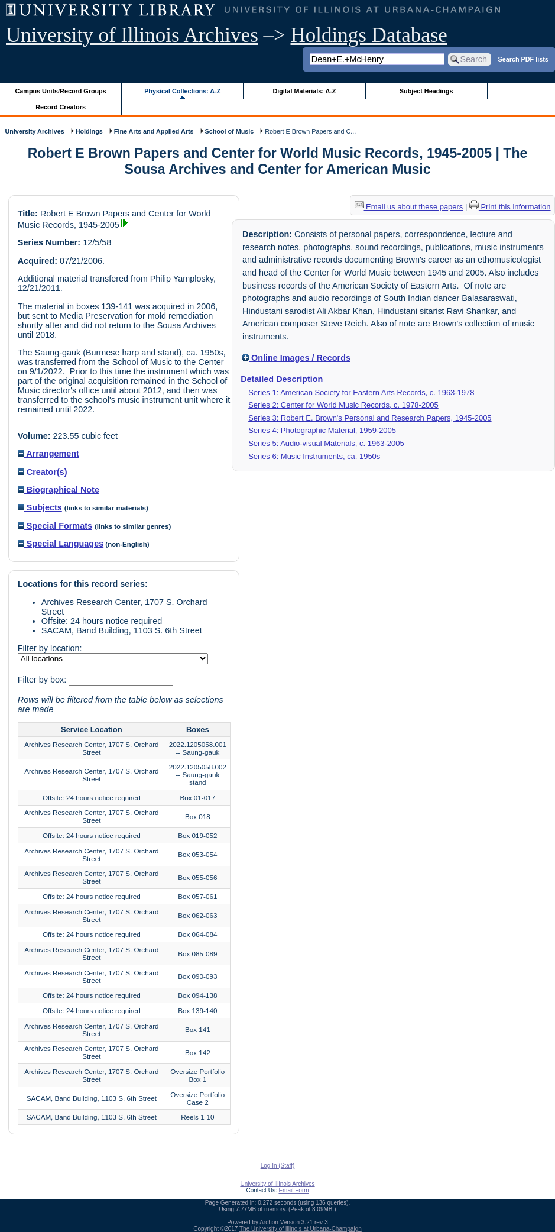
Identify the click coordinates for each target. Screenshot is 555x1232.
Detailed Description (282, 379)
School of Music (229, 131)
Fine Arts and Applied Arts (154, 131)
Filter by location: (50, 648)
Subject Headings (426, 91)
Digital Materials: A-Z (304, 91)
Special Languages (60, 543)
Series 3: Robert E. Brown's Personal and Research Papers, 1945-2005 (369, 417)
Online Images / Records (296, 358)
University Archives (34, 131)
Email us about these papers (409, 206)
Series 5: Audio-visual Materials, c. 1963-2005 (326, 443)
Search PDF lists (523, 58)
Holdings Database (369, 35)
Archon (268, 1222)
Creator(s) (42, 472)
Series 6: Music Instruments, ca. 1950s (314, 456)
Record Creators (60, 107)
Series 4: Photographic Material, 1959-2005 (322, 430)
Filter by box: (43, 679)
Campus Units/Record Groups (60, 91)
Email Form (293, 1190)
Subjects (40, 507)
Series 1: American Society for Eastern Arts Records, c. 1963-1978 (361, 392)
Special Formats (55, 526)
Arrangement (48, 453)
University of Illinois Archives (132, 35)
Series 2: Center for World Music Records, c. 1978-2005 (343, 404)
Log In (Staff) (278, 1165)
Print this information (510, 206)
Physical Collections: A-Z (182, 91)
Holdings (89, 131)
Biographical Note (58, 489)
